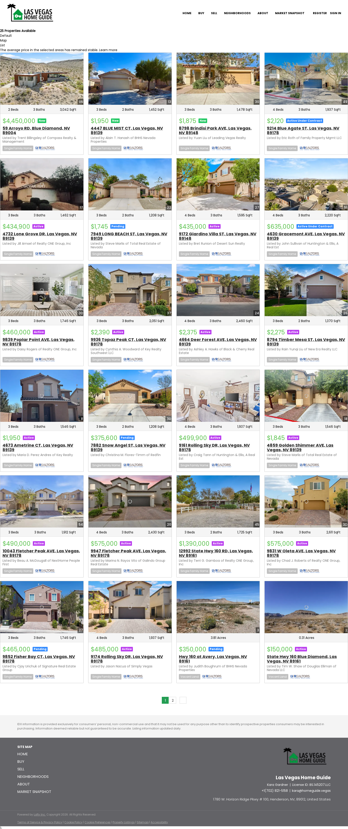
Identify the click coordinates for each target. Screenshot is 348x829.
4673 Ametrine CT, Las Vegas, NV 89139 (38, 447)
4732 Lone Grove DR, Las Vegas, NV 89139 (40, 236)
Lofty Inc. (40, 814)
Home (187, 13)
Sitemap (143, 822)
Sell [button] (214, 13)
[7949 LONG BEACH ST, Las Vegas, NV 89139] (130, 184)
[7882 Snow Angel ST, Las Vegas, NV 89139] (130, 396)
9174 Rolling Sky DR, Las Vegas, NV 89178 (127, 659)
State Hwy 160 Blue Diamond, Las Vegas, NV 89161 (302, 659)
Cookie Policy (73, 822)
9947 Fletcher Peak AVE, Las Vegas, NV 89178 (128, 553)
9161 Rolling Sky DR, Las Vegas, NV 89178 (214, 447)
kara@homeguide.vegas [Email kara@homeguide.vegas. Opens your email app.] (311, 790)
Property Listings (124, 822)
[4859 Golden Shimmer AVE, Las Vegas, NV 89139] (306, 396)
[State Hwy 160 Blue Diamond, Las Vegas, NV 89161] (306, 607)
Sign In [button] (335, 13)
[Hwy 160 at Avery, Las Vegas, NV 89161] (218, 607)
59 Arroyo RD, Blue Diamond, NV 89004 (36, 130)
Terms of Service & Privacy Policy (39, 822)
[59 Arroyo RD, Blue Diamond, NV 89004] (41, 79)
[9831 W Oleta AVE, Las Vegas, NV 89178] (306, 501)
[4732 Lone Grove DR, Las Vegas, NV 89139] (41, 184)
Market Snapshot (289, 13)
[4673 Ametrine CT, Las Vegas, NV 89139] (41, 396)
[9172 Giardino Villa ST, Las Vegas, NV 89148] (218, 184)
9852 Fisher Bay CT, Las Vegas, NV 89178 (39, 659)
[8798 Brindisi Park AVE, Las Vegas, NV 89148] (218, 79)
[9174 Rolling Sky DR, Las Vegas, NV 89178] (130, 607)
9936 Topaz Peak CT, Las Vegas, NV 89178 (128, 342)
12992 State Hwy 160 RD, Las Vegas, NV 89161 (216, 553)
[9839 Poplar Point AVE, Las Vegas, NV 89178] (41, 290)
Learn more (108, 50)
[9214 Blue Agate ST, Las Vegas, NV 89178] (306, 79)
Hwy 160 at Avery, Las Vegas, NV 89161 (213, 659)
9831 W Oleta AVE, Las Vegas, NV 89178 (301, 553)
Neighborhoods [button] (237, 13)
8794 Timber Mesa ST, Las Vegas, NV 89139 (306, 342)
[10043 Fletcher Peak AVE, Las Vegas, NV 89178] (41, 501)
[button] (35, 754)
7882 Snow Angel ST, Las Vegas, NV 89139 (128, 447)
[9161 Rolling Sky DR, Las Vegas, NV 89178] (218, 396)
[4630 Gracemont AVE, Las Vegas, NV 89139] (306, 184)
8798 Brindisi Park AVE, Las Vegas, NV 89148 (215, 130)
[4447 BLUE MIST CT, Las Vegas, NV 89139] (130, 79)
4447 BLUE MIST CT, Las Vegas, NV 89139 (127, 130)
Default (6, 35)
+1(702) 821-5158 (275, 790)
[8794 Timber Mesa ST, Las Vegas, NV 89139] (306, 290)
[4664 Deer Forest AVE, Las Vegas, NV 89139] (218, 290)
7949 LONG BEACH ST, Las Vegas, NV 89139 (129, 236)
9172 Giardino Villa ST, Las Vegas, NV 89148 (217, 236)
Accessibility (159, 822)
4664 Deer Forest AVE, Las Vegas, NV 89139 (218, 342)
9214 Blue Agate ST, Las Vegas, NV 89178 (303, 130)
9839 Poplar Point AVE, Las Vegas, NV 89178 (39, 342)
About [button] (263, 13)
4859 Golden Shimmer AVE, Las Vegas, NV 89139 (300, 447)
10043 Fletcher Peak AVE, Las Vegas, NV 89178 (41, 553)
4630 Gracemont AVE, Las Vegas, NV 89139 (306, 236)
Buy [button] (201, 13)
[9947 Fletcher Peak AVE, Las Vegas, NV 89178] (130, 501)
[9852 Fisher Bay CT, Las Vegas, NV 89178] (41, 607)
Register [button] (320, 13)
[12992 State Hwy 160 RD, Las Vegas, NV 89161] (218, 501)
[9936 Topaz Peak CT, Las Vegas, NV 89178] (130, 290)
